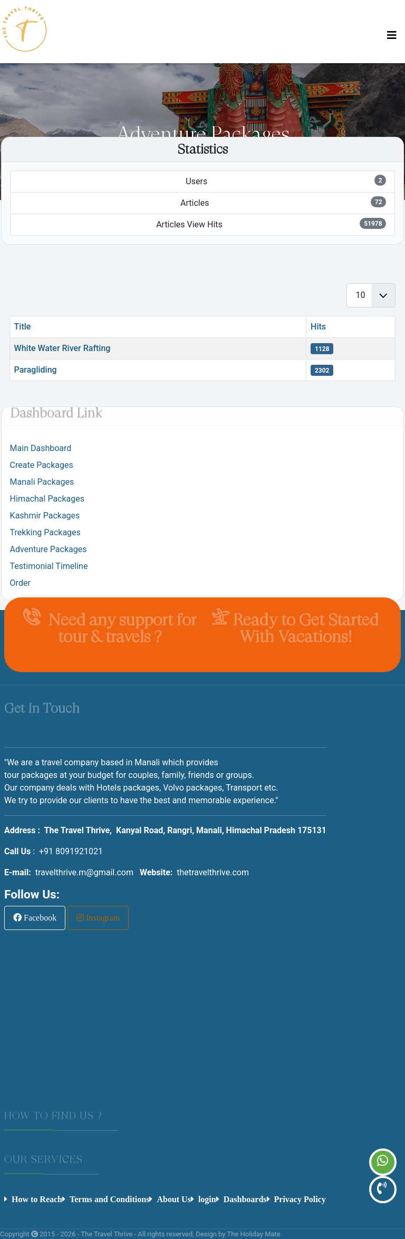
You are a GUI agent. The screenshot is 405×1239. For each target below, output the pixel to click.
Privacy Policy (300, 1199)
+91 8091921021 (71, 851)
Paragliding (35, 370)
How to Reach (37, 1199)
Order (20, 583)
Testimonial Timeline (49, 566)
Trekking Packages (45, 532)
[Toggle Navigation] (391, 35)
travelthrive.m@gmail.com (84, 872)
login (207, 1199)
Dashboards (245, 1199)
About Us (173, 1199)
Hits (318, 327)
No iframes (199, 1033)
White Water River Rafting (62, 348)
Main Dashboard (41, 448)
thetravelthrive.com (213, 872)
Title (22, 327)
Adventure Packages (48, 549)
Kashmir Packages (45, 516)
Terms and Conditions (109, 1199)
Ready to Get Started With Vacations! (306, 626)
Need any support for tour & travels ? (120, 626)
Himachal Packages (47, 499)
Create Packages (41, 465)
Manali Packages (42, 482)
